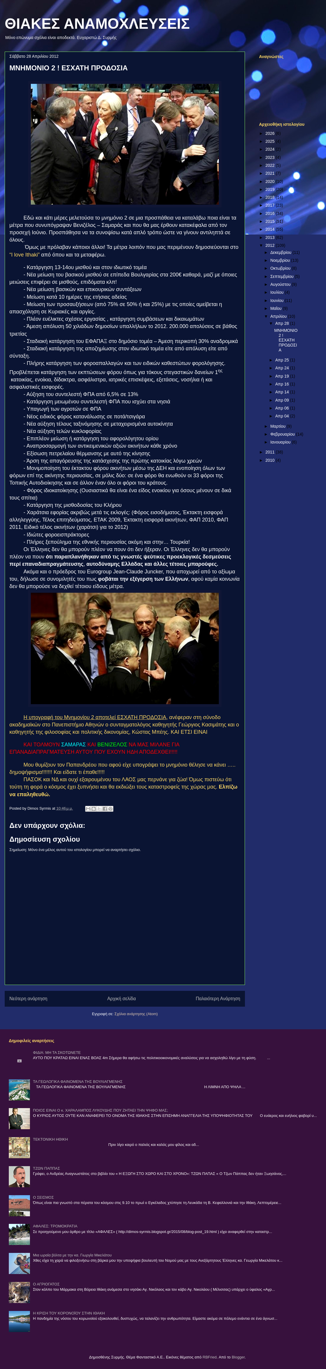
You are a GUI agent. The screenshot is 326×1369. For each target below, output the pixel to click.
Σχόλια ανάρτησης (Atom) (136, 1014)
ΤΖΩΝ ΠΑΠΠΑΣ (46, 1168)
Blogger (238, 1357)
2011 (270, 452)
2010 (270, 460)
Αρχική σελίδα (121, 998)
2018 (270, 197)
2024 (270, 149)
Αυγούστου (281, 284)
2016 (270, 213)
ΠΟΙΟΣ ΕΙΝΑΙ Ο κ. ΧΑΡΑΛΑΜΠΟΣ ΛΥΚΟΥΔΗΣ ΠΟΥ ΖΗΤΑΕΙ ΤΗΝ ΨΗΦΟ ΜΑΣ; (100, 1110)
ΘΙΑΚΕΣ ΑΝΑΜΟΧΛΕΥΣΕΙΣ (97, 24)
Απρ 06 (282, 408)
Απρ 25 (282, 360)
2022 (270, 165)
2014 (270, 229)
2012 (270, 245)
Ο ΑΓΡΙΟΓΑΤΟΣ (46, 1284)
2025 (270, 141)
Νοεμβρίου (280, 260)
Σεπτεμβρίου (282, 276)
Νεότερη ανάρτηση (28, 998)
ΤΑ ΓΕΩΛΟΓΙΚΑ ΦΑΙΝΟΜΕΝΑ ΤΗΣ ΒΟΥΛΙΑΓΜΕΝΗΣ (77, 1081)
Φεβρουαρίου (283, 434)
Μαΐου (276, 308)
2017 (270, 205)
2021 (270, 173)
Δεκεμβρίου (281, 252)
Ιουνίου (277, 300)
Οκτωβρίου (281, 268)
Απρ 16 (282, 384)
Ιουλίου (277, 292)
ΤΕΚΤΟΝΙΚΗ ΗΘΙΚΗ (50, 1139)
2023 (270, 157)
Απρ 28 (282, 323)
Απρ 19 (282, 376)
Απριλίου (279, 316)
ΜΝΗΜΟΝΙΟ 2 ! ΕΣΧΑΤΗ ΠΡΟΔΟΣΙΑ (286, 340)
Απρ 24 (282, 368)
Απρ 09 (282, 400)
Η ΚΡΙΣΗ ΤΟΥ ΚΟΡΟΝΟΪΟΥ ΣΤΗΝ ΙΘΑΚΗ (69, 1313)
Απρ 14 (282, 392)
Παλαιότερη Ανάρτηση (218, 998)
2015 (270, 221)
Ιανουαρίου (281, 442)
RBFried (210, 1357)
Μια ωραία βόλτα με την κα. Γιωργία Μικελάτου (72, 1255)
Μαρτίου (278, 426)
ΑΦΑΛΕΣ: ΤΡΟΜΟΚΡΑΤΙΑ (55, 1226)
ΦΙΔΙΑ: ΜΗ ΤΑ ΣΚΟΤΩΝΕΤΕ (57, 1052)
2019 (270, 189)
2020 (270, 181)
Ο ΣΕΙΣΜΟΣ (43, 1197)
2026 (270, 133)
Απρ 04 (282, 416)
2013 (270, 237)
